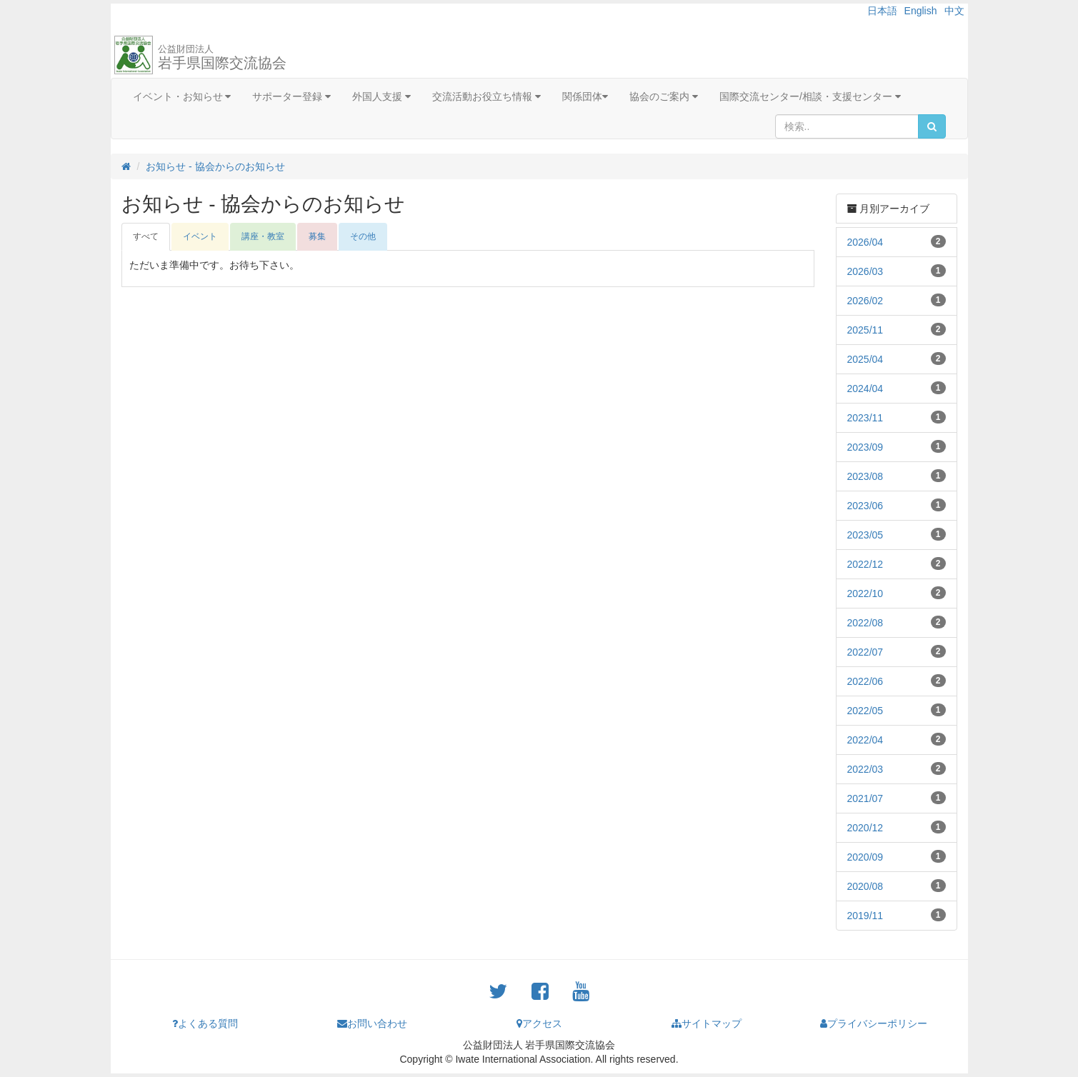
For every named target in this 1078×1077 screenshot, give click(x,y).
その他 (363, 236)
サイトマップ (707, 1023)
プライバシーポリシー (873, 1023)
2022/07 (865, 652)
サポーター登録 (291, 96)
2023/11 (865, 418)
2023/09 (865, 447)
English (920, 10)
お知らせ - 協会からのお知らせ (215, 166)
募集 (317, 236)
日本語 (882, 10)
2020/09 (865, 857)
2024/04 (865, 388)
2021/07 (865, 798)
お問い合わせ (372, 1023)
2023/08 (865, 476)
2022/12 (865, 564)
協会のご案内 (663, 96)
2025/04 (865, 359)
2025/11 (865, 330)
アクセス (539, 1023)
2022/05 (865, 710)
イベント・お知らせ (182, 96)
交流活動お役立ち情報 (486, 96)
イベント (200, 236)
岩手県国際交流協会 (222, 57)
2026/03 (865, 271)
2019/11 (865, 915)
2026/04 (865, 242)
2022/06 (865, 681)
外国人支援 (381, 96)
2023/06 (865, 505)
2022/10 (865, 593)
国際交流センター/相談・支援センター (810, 96)
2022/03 (865, 769)
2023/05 (865, 535)
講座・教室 (262, 236)
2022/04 (865, 740)
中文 (954, 10)
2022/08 (865, 622)
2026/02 (865, 300)
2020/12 (865, 827)
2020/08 (865, 886)
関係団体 (585, 96)
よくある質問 (205, 1023)
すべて (146, 236)
